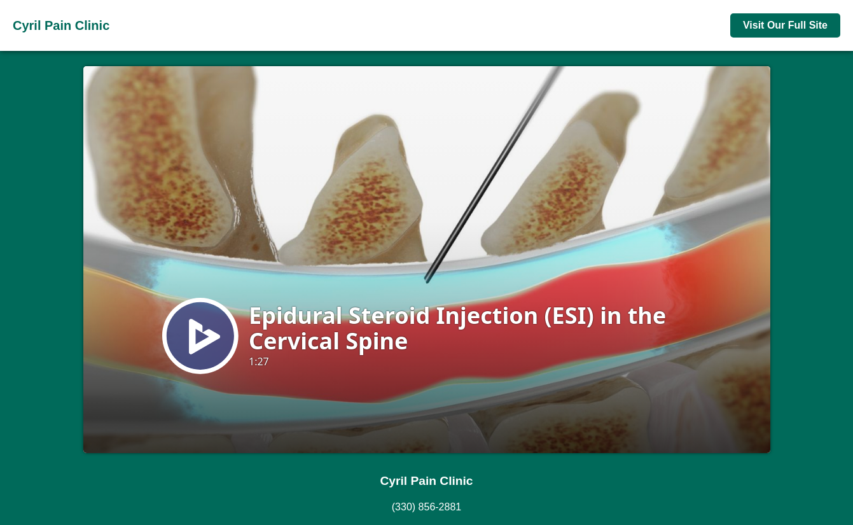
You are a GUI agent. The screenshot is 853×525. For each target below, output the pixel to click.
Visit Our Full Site (785, 25)
